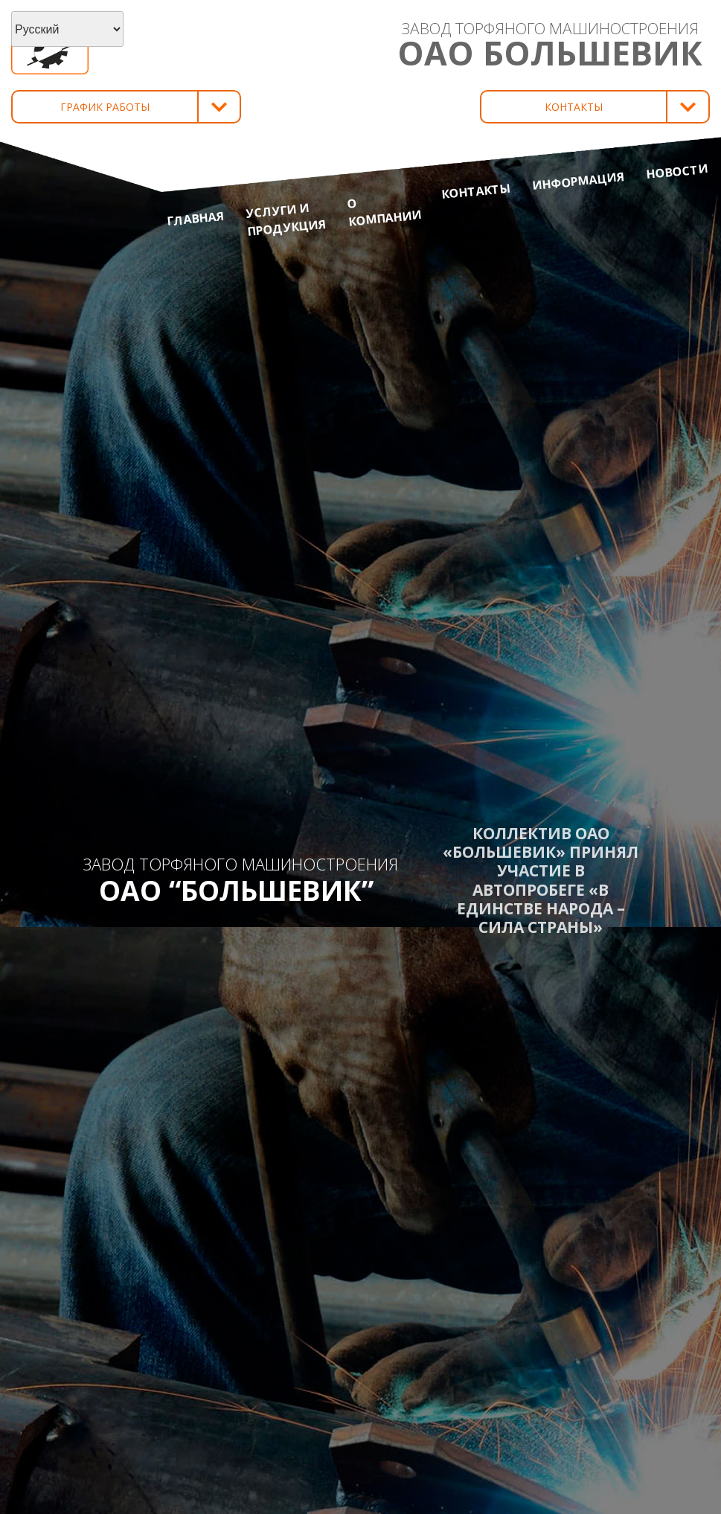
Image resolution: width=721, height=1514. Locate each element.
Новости (676, 171)
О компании (384, 212)
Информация (578, 180)
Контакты (476, 190)
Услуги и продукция (285, 219)
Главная (196, 218)
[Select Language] (67, 29)
